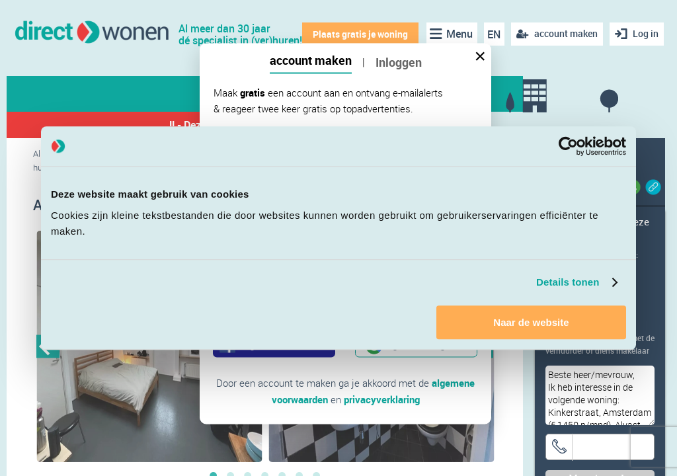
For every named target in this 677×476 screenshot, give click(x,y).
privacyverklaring (382, 398)
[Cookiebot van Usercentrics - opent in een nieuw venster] (568, 146)
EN (493, 34)
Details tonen (567, 282)
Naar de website (531, 322)
